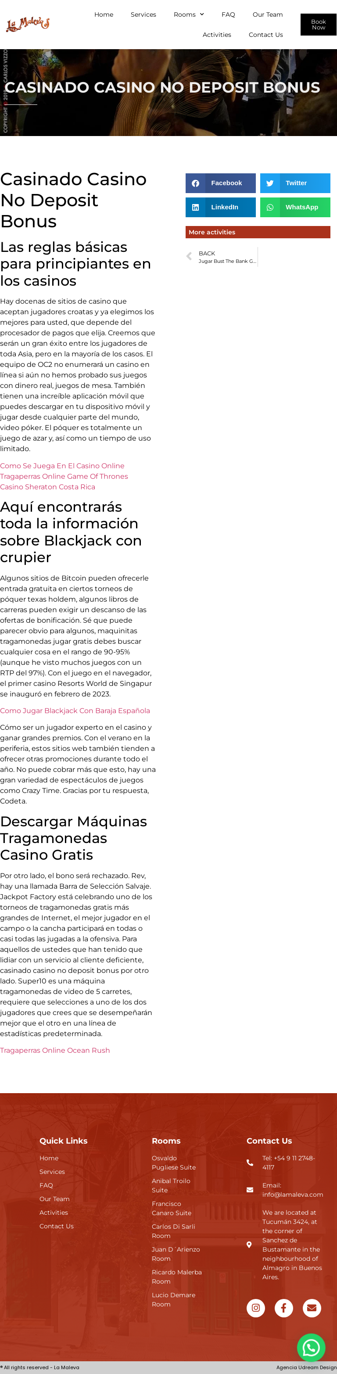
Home (103, 14)
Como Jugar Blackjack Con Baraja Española (75, 711)
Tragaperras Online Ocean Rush (55, 1050)
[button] (221, 183)
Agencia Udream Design (306, 1367)
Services (143, 14)
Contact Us (266, 35)
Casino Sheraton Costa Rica (47, 487)
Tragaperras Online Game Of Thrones (64, 476)
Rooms (189, 14)
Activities (217, 35)
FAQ (228, 14)
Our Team (268, 14)
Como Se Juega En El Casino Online (62, 466)
